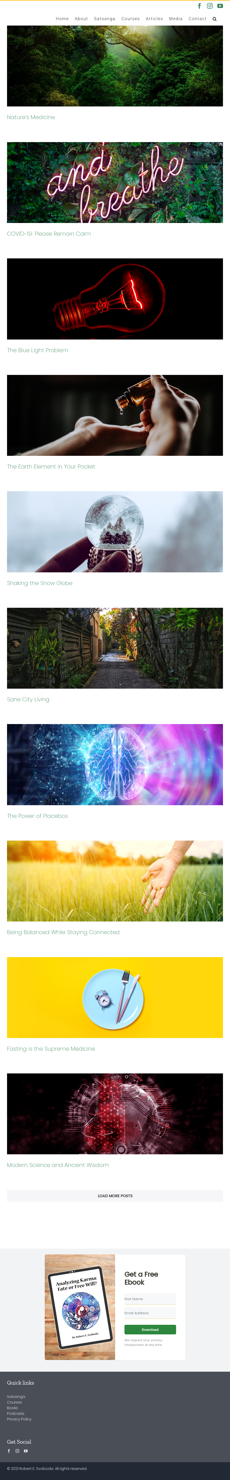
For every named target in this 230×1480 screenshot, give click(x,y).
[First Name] (150, 1299)
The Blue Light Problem (37, 350)
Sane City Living (28, 699)
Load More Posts (115, 1196)
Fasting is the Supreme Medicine (51, 1049)
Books (12, 1408)
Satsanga (16, 1396)
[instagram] (17, 1451)
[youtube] (26, 1451)
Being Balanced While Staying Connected (63, 932)
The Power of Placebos (37, 816)
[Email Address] (150, 1313)
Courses (14, 1402)
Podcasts (15, 1413)
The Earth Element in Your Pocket (51, 466)
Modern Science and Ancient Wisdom (58, 1165)
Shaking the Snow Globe (39, 583)
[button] (215, 18)
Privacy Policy (19, 1419)
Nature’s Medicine (31, 117)
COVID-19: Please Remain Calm (49, 234)
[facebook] (9, 1451)
